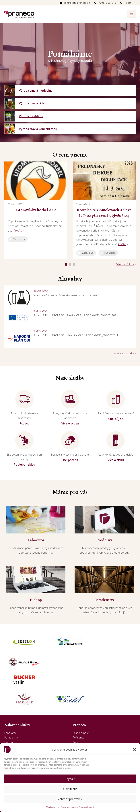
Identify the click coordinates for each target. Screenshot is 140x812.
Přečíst (18, 230)
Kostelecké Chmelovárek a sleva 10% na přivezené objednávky (104, 212)
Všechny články (125, 264)
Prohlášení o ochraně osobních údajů (77, 807)
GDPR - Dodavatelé (84, 725)
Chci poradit (70, 460)
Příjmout (70, 779)
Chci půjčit (115, 419)
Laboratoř (10, 698)
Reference (78, 702)
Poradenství (11, 702)
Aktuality (77, 711)
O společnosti (81, 698)
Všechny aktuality (124, 353)
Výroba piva (19, 239)
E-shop (8, 707)
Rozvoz (25, 423)
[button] (134, 749)
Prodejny (9, 711)
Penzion (9, 716)
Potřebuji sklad (24, 465)
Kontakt (77, 716)
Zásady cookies (52, 807)
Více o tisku (116, 460)
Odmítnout (70, 789)
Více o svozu (70, 423)
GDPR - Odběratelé (84, 720)
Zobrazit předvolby (70, 799)
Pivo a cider (109, 252)
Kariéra (77, 707)
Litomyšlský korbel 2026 (35, 209)
